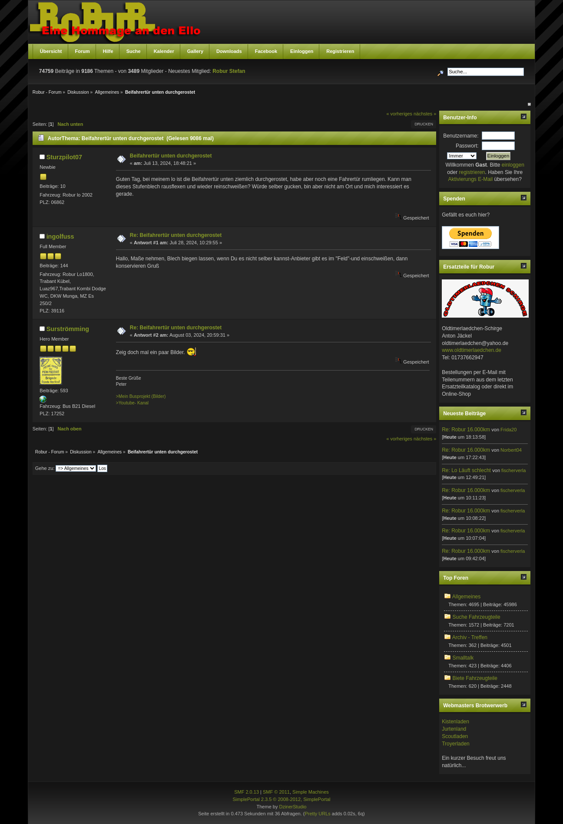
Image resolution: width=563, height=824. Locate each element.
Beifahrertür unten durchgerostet (171, 156)
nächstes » (425, 113)
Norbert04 (511, 450)
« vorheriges (399, 113)
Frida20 (508, 429)
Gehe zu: (45, 468)
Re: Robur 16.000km (466, 430)
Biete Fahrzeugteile (475, 678)
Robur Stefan (228, 71)
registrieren (472, 172)
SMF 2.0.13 (246, 791)
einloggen (513, 165)
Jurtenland (454, 729)
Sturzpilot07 (64, 157)
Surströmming (67, 328)
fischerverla (513, 470)
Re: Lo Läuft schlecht (466, 470)
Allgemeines (466, 597)
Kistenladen (455, 722)
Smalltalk (463, 658)
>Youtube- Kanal (132, 403)
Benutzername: (460, 136)
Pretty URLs (318, 813)
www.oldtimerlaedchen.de (471, 350)
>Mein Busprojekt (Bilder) (141, 396)
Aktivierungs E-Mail (470, 179)
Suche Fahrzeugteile (476, 617)
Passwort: (467, 146)
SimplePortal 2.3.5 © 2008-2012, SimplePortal (281, 799)
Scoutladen (455, 736)
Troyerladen (456, 744)
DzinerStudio (292, 806)
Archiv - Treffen (469, 637)
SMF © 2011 (276, 791)
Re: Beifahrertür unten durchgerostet (176, 235)
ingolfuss (60, 236)
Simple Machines (310, 791)
